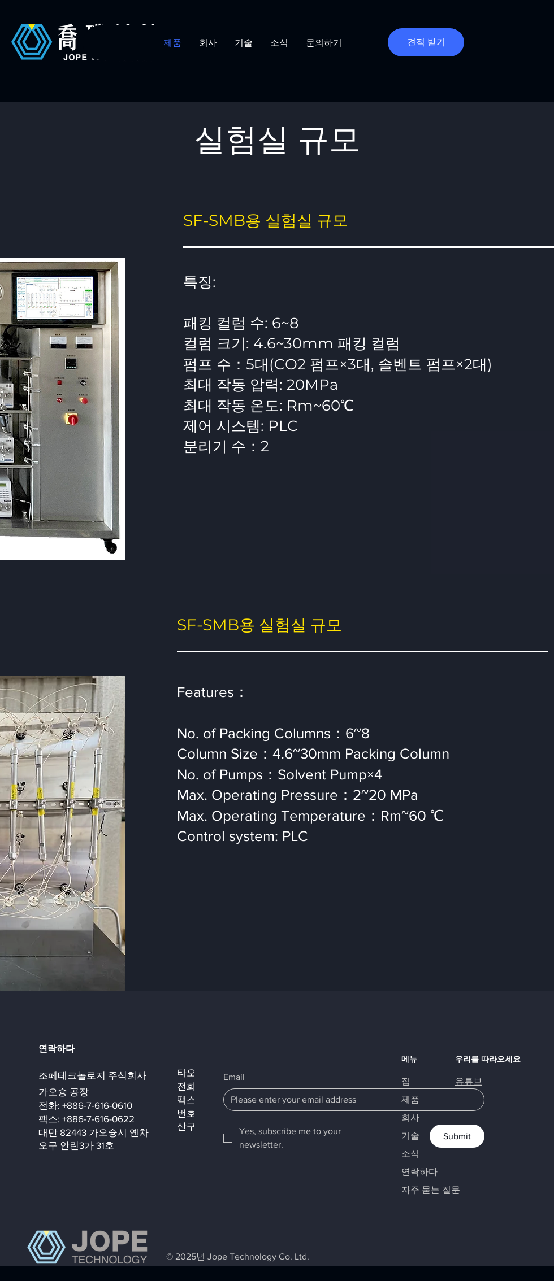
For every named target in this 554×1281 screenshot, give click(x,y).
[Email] (350, 1099)
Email (234, 1077)
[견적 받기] (426, 42)
